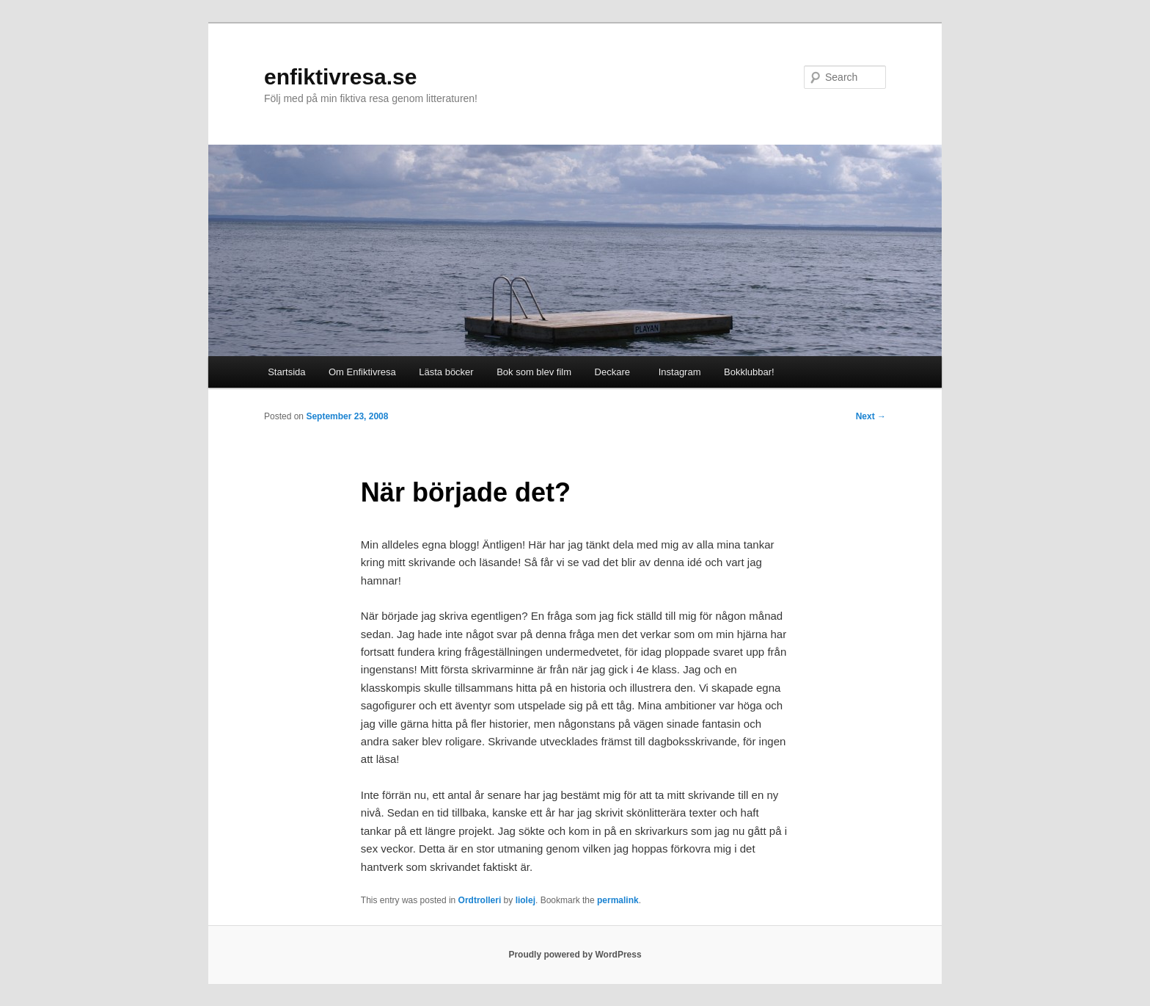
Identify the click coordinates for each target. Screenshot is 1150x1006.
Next (871, 416)
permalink (618, 900)
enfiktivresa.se (340, 77)
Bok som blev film (534, 371)
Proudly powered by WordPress (574, 954)
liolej (525, 900)
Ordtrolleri (480, 900)
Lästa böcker (446, 371)
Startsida (286, 371)
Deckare (612, 371)
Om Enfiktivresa (362, 371)
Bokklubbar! (749, 371)
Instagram (676, 371)
